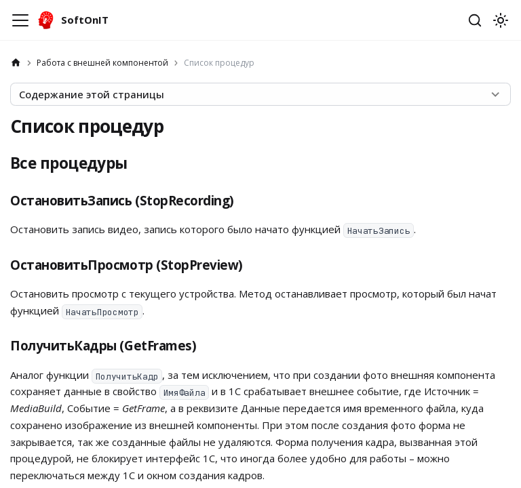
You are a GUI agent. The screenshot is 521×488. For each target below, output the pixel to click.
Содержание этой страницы (91, 94)
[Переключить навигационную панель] (20, 20)
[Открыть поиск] (475, 20)
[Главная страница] (16, 63)
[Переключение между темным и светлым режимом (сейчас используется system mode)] (500, 20)
